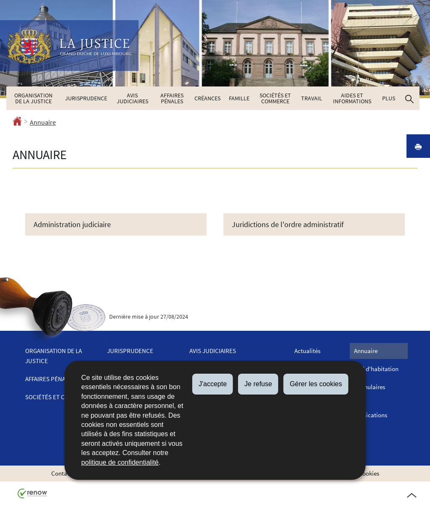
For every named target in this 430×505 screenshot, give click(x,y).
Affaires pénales (172, 98)
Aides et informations (352, 98)
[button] (409, 98)
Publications (370, 415)
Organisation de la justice (33, 98)
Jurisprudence (86, 98)
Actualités (307, 351)
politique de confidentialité (120, 462)
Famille (239, 98)
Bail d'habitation (376, 369)
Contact (61, 473)
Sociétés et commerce (275, 98)
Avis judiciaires (132, 98)
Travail (311, 98)
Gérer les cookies (316, 383)
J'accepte (213, 383)
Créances (207, 98)
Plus (388, 98)
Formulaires (369, 387)
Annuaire (43, 122)
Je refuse (258, 383)
